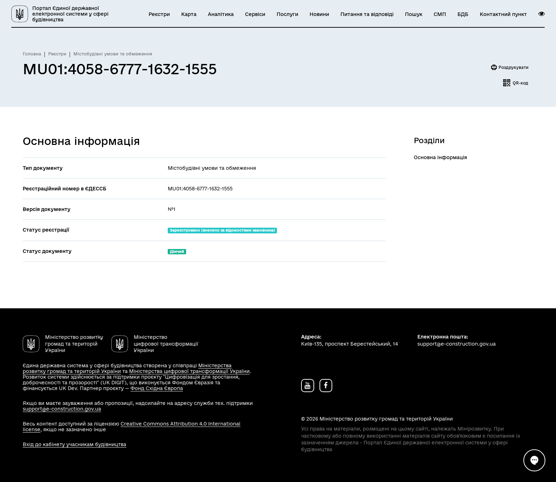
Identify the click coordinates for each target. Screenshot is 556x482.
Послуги (287, 14)
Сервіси (255, 14)
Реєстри (159, 14)
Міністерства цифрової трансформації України (189, 371)
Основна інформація (440, 157)
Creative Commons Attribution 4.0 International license (131, 426)
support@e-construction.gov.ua (62, 409)
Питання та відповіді (367, 14)
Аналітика (221, 14)
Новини (319, 14)
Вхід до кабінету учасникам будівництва (74, 444)
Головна (32, 54)
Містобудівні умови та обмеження (112, 54)
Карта (188, 14)
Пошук (413, 14)
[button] (541, 14)
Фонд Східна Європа (156, 388)
